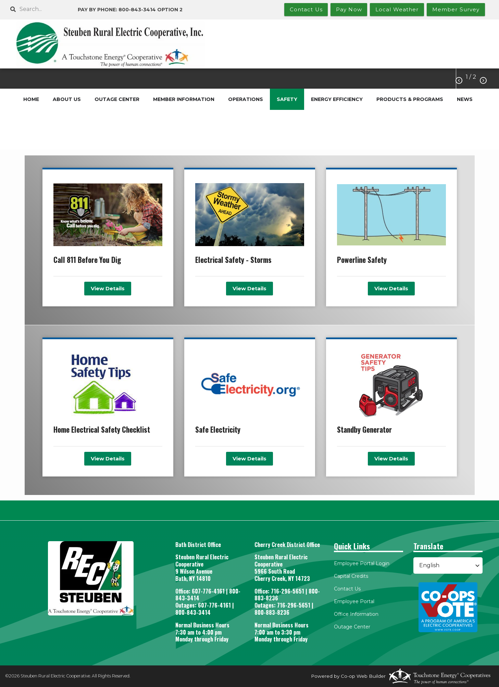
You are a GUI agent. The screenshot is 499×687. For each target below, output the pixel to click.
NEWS (465, 99)
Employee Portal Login (361, 563)
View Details (108, 288)
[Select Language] (448, 565)
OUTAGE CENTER (117, 99)
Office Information (356, 614)
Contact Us (347, 589)
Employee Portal (354, 601)
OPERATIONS (245, 99)
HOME (31, 99)
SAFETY (287, 99)
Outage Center (352, 627)
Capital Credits (351, 576)
